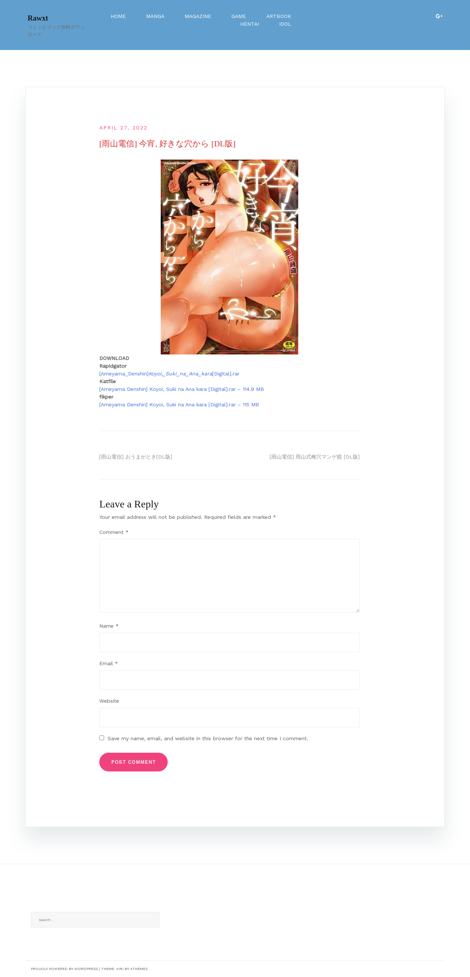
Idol (285, 24)
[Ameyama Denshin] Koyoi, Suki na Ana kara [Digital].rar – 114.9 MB (181, 389)
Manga (155, 16)
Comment (114, 532)
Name (109, 626)
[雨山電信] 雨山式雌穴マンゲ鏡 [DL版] (315, 457)
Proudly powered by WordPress (64, 969)
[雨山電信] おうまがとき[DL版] (135, 457)
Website (109, 701)
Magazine (198, 16)
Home (118, 16)
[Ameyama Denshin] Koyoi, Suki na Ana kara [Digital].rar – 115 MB (179, 404)
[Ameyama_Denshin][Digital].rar (169, 374)
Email (108, 663)
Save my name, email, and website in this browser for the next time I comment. (208, 738)
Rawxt (38, 18)
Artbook (278, 16)
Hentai (249, 24)
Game (238, 16)
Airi (120, 969)
